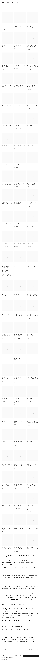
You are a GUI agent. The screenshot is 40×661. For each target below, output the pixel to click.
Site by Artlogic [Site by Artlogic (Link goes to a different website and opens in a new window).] (18, 656)
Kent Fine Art (10, 3)
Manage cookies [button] (9, 654)
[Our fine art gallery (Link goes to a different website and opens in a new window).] (5, 570)
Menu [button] (37, 3)
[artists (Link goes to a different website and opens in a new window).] (22, 560)
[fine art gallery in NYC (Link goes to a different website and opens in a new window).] (14, 599)
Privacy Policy (3, 654)
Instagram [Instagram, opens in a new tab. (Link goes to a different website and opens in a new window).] (35, 655)
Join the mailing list (37, 655)
